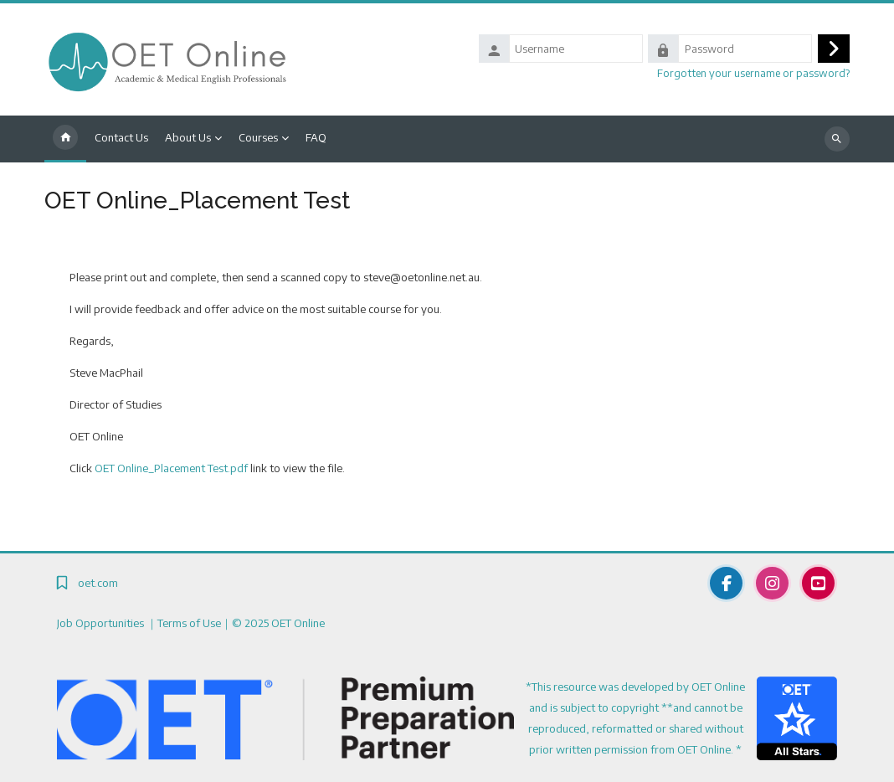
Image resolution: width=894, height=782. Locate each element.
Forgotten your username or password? (753, 73)
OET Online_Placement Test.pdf (171, 468)
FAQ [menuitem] (316, 137)
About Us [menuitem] (188, 137)
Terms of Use (189, 623)
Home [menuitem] (65, 139)
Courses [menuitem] (258, 137)
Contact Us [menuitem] (121, 137)
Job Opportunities (101, 623)
